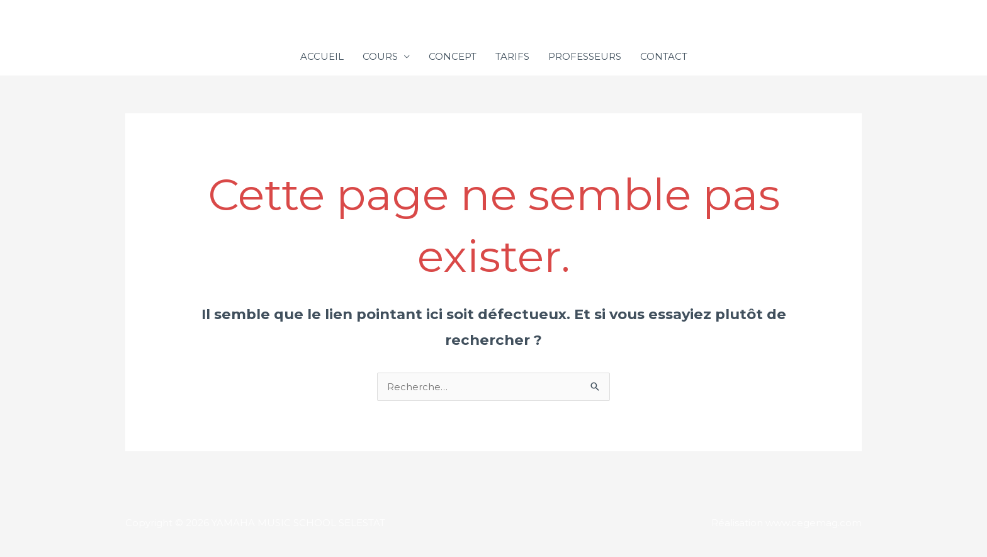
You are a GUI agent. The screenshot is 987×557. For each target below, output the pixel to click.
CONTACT (663, 56)
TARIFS (512, 56)
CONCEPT (453, 56)
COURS (380, 56)
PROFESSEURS (584, 56)
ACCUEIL (322, 56)
